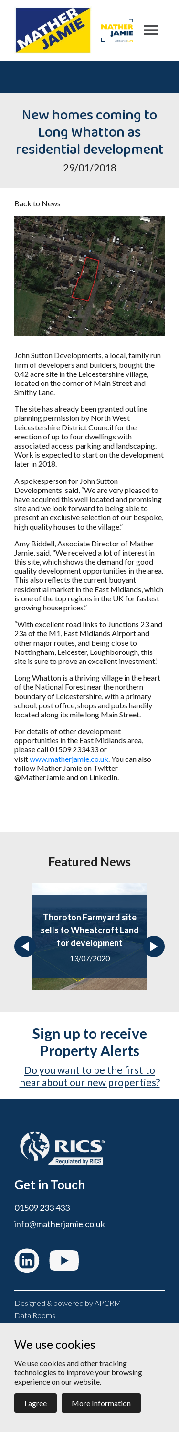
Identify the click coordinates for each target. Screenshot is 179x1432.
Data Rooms (34, 1315)
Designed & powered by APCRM (67, 1302)
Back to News (37, 203)
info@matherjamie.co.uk (59, 1224)
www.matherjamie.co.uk (69, 758)
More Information (101, 1403)
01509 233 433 (42, 1208)
